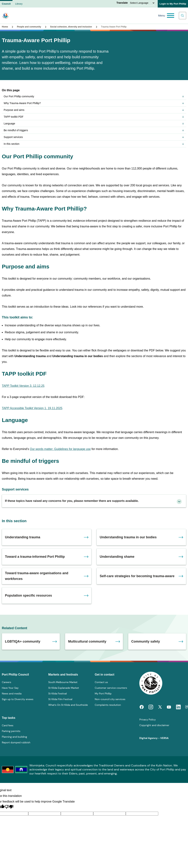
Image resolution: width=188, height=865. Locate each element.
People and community (29, 26)
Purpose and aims (94, 109)
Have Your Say (10, 687)
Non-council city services (110, 699)
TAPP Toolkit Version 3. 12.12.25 (23, 385)
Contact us (101, 682)
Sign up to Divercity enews (17, 699)
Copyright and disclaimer (154, 725)
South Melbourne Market (62, 682)
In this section (94, 143)
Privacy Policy (147, 719)
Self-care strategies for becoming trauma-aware (137, 576)
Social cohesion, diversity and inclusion (71, 26)
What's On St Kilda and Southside (68, 705)
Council (6, 3)
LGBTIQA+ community (22, 641)
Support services (94, 137)
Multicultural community (87, 641)
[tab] (94, 500)
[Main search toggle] (182, 15)
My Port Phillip (103, 693)
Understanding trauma (22, 537)
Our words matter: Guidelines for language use (60, 449)
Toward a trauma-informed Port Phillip (35, 556)
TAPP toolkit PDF (94, 116)
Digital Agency (148, 738)
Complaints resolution (108, 705)
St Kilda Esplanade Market (63, 687)
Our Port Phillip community (94, 96)
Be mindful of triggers (94, 130)
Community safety (145, 641)
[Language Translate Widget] (142, 2)
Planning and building (14, 736)
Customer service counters (111, 687)
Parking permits (11, 731)
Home (5, 26)
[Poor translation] (9, 806)
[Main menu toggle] (166, 15)
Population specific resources (28, 595)
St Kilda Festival (57, 693)
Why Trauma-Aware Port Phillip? (94, 103)
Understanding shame (117, 556)
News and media (11, 693)
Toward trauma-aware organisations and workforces (36, 576)
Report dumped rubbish (16, 742)
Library (19, 3)
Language (94, 123)
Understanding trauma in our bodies (128, 537)
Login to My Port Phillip (173, 3)
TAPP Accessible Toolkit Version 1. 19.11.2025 (32, 408)
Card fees (7, 725)
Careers (6, 682)
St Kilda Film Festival (60, 699)
